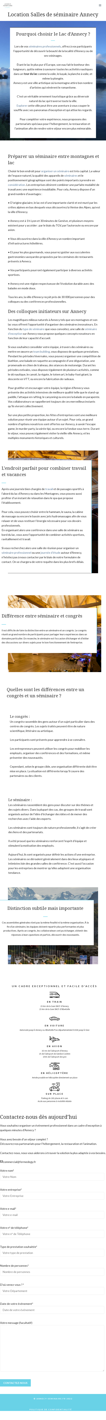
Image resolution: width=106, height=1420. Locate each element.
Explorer (22, 105)
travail (49, 489)
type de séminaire (34, 329)
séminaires (71, 175)
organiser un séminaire (55, 171)
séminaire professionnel (16, 552)
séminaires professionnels (45, 46)
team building (41, 351)
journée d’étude (50, 552)
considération (16, 184)
